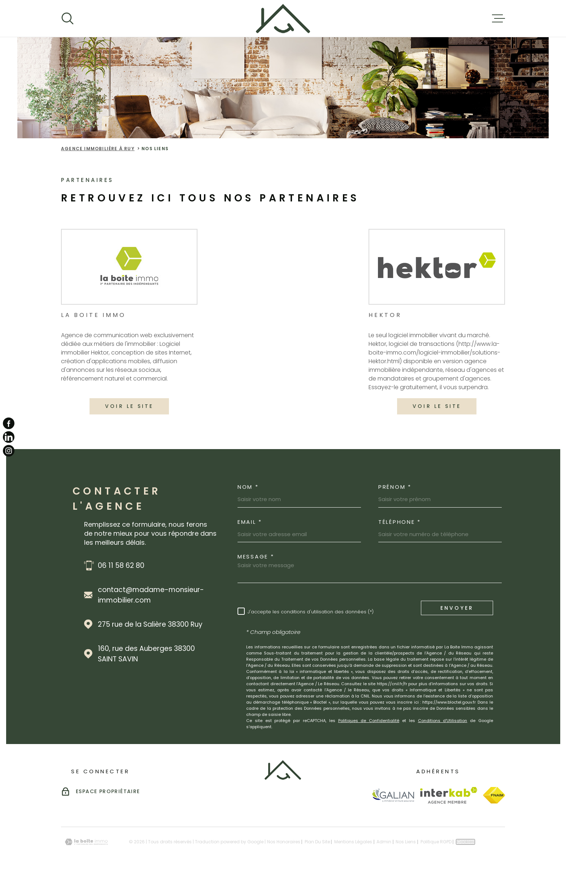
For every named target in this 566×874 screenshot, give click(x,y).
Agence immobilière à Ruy (98, 148)
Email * (250, 522)
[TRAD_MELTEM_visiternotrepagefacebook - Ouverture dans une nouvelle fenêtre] (8, 423)
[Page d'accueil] (283, 18)
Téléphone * (399, 522)
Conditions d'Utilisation (442, 720)
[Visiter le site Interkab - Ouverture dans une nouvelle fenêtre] (449, 795)
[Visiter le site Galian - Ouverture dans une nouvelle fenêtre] (392, 795)
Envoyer (457, 607)
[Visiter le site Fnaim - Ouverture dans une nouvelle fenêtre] (494, 795)
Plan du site (317, 842)
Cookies (465, 842)
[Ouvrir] (67, 18)
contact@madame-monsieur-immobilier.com (151, 595)
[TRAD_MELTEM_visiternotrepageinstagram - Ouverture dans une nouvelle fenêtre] (8, 451)
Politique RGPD (436, 842)
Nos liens (406, 842)
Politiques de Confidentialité (369, 720)
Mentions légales (353, 842)
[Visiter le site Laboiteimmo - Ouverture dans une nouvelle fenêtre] (86, 842)
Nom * (248, 487)
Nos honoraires (283, 842)
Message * (256, 556)
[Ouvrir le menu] (498, 18)
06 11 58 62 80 (121, 565)
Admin (383, 842)
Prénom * (395, 487)
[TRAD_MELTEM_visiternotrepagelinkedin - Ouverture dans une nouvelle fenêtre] (8, 437)
